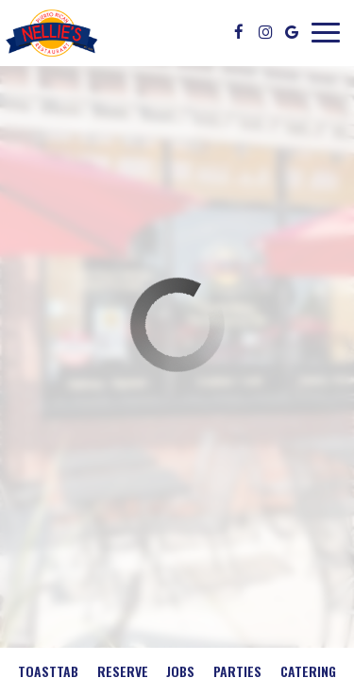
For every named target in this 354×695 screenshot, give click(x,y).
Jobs (180, 671)
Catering (308, 671)
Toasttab (48, 671)
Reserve (122, 671)
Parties (237, 671)
